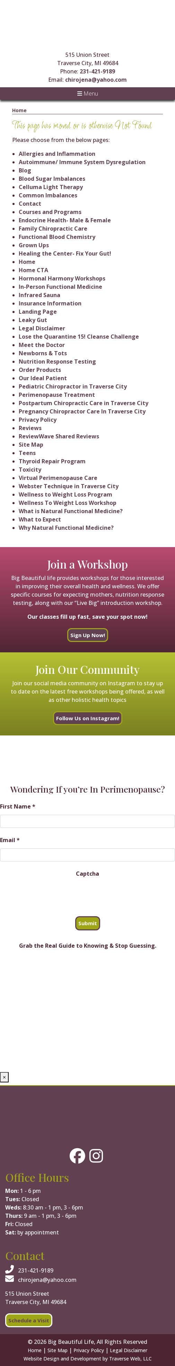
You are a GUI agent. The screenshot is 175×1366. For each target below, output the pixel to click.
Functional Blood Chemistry (57, 237)
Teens (27, 453)
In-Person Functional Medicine (60, 287)
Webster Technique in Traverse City (69, 486)
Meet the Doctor (42, 345)
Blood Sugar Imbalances (52, 178)
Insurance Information (50, 303)
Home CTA (33, 270)
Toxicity (30, 469)
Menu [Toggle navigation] (87, 93)
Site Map (31, 444)
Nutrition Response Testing (57, 361)
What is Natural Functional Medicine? (71, 511)
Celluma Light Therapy (51, 187)
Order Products (40, 370)
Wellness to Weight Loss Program (65, 494)
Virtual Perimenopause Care (58, 478)
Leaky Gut (33, 320)
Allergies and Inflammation (57, 154)
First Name (17, 806)
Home (19, 110)
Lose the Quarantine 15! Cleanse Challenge (79, 336)
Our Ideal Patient (43, 378)
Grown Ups (34, 245)
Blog (25, 170)
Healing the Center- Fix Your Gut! (65, 253)
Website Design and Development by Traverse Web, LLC (88, 1358)
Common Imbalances (48, 195)
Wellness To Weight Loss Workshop (67, 503)
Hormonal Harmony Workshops (62, 278)
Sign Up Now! (87, 635)
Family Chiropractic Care (53, 228)
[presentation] (52, 895)
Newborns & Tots (43, 353)
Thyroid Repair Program (52, 461)
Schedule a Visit (28, 1320)
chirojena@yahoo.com (96, 79)
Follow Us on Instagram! (87, 718)
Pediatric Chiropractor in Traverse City (73, 386)
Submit (87, 923)
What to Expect (40, 519)
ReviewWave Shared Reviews (59, 436)
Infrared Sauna (39, 295)
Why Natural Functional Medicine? (66, 528)
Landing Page (38, 311)
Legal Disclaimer (42, 328)
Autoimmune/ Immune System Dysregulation (82, 162)
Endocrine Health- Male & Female (65, 220)
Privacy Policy (37, 419)
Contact (30, 203)
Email (10, 840)
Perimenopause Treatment (57, 395)
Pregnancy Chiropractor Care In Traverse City (82, 411)
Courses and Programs (50, 212)
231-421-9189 (97, 71)
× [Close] (4, 1077)
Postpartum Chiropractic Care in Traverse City (83, 403)
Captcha (87, 873)
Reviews (30, 428)
